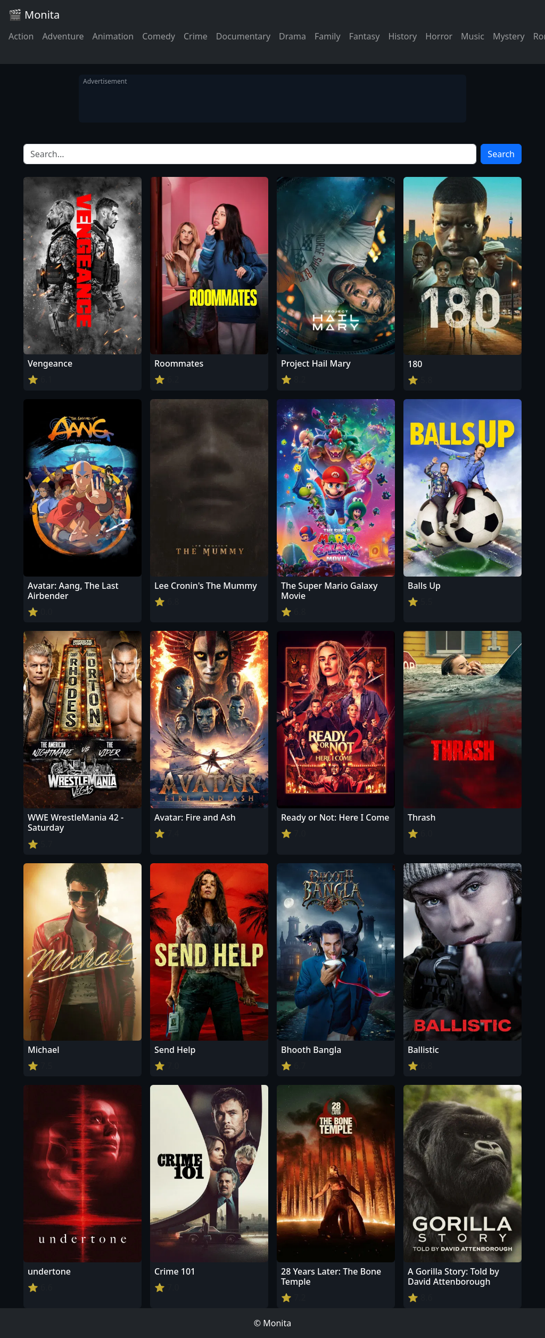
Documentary (243, 36)
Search (501, 154)
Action (21, 36)
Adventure (63, 36)
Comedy (158, 36)
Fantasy (364, 36)
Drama (292, 36)
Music (472, 36)
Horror (438, 36)
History (402, 36)
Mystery (509, 36)
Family (328, 36)
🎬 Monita (34, 14)
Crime (196, 36)
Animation (113, 36)
